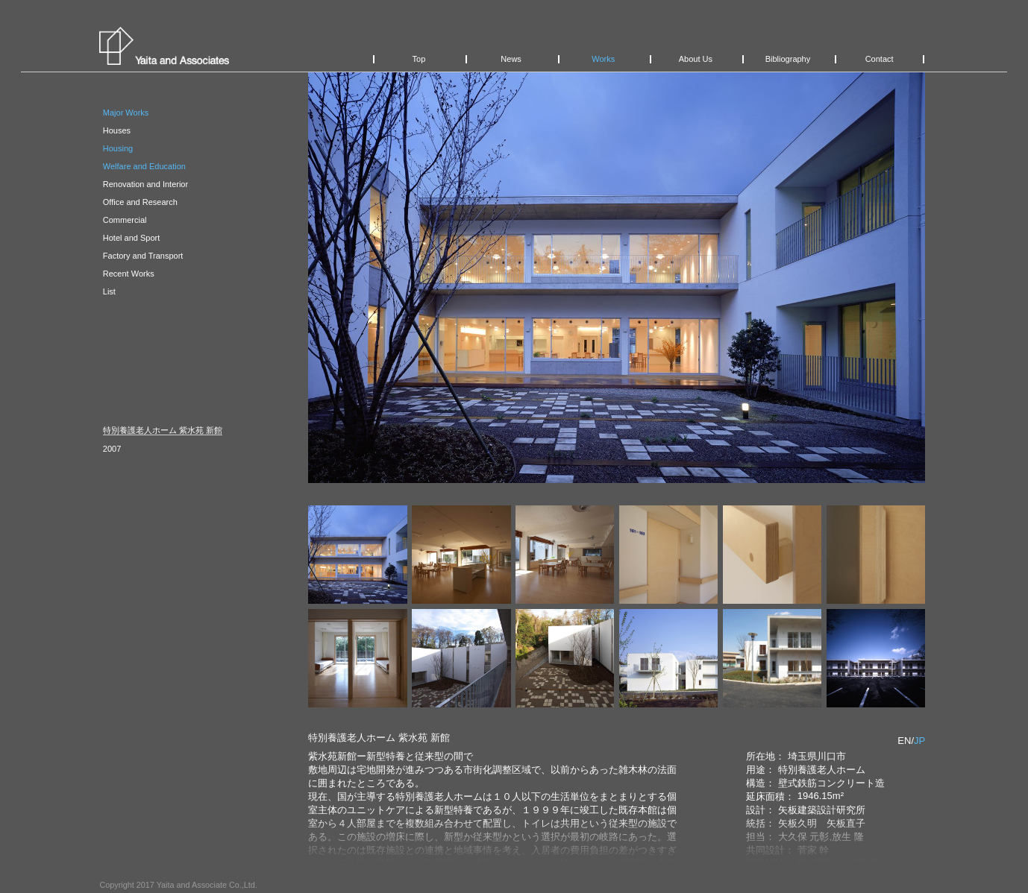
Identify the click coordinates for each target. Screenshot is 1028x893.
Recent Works (128, 273)
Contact (879, 58)
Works (603, 58)
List (109, 291)
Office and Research (140, 202)
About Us (695, 58)
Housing (118, 148)
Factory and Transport (143, 255)
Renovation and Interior (145, 184)
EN (904, 740)
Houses (117, 130)
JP (919, 740)
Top (419, 58)
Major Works (126, 112)
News (511, 58)
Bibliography (788, 58)
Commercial (125, 219)
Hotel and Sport (131, 237)
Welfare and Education (144, 166)
